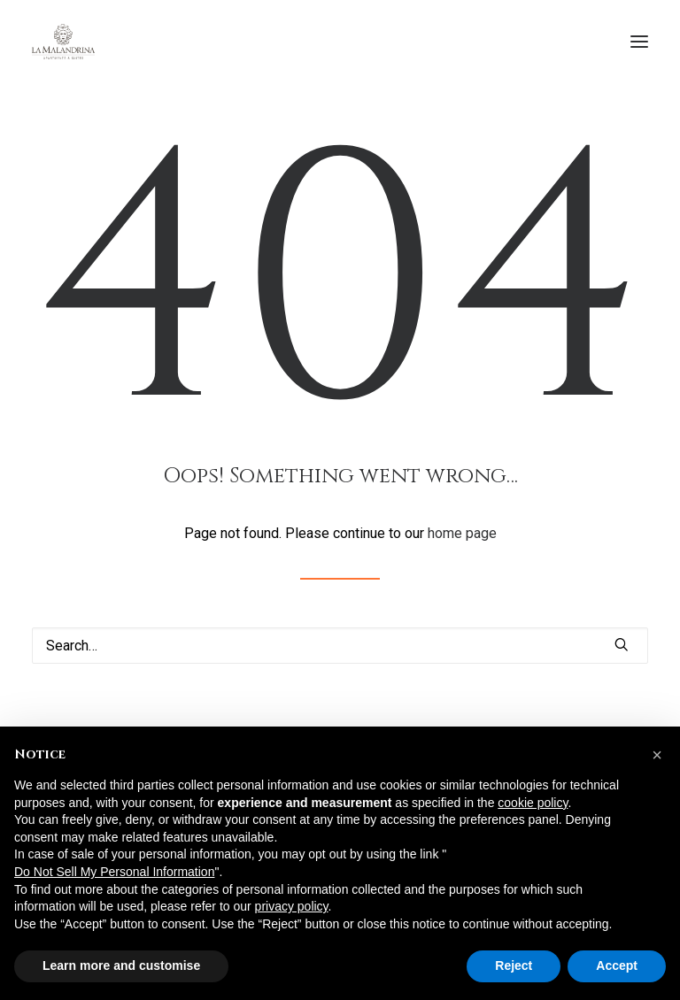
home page (462, 533)
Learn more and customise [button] (121, 965)
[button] (639, 41)
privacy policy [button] (291, 906)
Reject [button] (513, 965)
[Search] (340, 645)
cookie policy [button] (533, 803)
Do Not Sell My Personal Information (114, 872)
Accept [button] (617, 965)
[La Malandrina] (63, 41)
